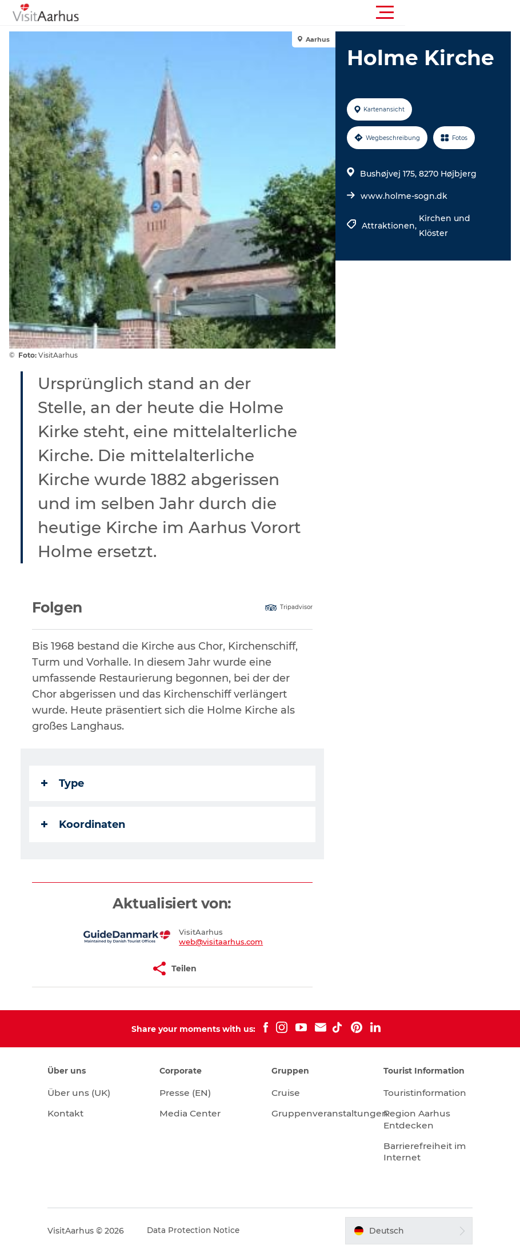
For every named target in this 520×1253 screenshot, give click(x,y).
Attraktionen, (389, 226)
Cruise (286, 1092)
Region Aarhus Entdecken (412, 1119)
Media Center (196, 1113)
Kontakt (77, 1113)
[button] (311, 12)
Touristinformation (421, 1092)
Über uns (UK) (90, 1092)
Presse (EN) (191, 1092)
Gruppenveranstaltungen (331, 1113)
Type (64, 783)
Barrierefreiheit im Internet (414, 1151)
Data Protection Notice (204, 1231)
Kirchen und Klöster (444, 225)
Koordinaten (85, 824)
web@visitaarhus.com (222, 941)
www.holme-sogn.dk (403, 196)
